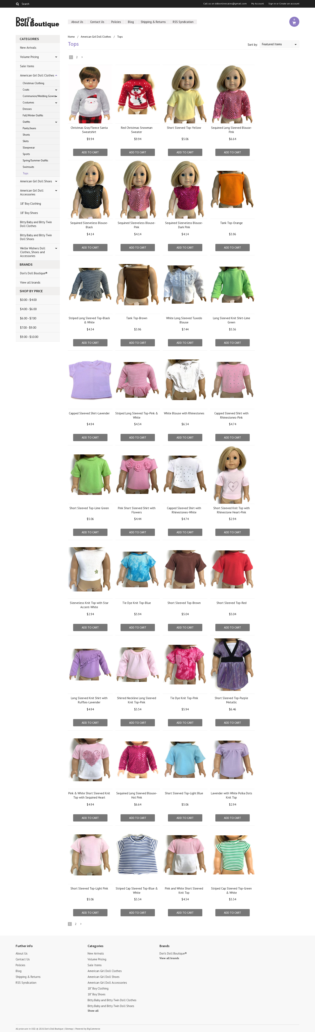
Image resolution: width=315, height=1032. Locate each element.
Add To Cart (90, 152)
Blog (131, 22)
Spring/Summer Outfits (35, 160)
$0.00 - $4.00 (28, 300)
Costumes (28, 102)
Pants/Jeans (29, 128)
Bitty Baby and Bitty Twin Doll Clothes (36, 224)
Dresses (27, 109)
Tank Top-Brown (136, 318)
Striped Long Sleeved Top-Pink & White (136, 415)
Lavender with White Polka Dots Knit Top (231, 795)
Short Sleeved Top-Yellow (184, 128)
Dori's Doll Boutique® (33, 273)
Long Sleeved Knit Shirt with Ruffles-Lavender (89, 700)
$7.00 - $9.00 (28, 327)
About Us (77, 22)
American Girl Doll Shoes (36, 181)
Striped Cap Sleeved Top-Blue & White (137, 890)
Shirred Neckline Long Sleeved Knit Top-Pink (136, 700)
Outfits (26, 122)
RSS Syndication (183, 22)
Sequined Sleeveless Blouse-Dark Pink (184, 225)
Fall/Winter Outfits (33, 115)
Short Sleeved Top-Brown (184, 603)
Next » (81, 924)
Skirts (26, 141)
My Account (257, 3)
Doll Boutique (37, 22)
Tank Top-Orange (231, 223)
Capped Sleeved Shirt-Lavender (89, 413)
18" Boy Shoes (29, 213)
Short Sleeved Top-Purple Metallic (231, 700)
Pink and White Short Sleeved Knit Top (184, 890)
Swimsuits (28, 167)
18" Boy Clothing (30, 203)
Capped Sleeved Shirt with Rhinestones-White (184, 510)
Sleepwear (29, 147)
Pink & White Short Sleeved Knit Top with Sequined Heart (89, 795)
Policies (116, 22)
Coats (26, 89)
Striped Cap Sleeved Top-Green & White (231, 890)
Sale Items (27, 66)
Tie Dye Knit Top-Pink (184, 698)
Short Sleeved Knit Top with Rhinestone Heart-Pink (231, 510)
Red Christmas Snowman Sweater (136, 130)
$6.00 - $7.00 (28, 318)
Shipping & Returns (153, 22)
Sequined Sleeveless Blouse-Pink (136, 225)
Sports (26, 154)
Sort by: (253, 44)
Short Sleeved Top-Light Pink (89, 888)
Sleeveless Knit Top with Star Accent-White (89, 605)
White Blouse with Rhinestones (184, 413)
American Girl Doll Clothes (37, 75)
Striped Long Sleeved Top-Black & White (89, 320)
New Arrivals (28, 48)
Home (71, 36)
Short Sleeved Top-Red (231, 603)
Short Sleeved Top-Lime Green (89, 508)
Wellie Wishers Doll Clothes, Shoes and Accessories (32, 252)
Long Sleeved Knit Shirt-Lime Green (231, 320)
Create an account (289, 3)
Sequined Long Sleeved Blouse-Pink (231, 130)
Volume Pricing (29, 57)
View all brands (30, 282)
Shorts (26, 134)
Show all (93, 1010)
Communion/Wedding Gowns (39, 96)
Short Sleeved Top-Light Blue (184, 793)
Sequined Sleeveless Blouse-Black (89, 225)
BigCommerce (93, 1028)
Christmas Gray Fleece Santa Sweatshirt (89, 130)
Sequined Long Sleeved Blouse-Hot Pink (136, 795)
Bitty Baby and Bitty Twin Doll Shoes (36, 237)
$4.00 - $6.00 (28, 309)
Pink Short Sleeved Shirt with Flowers (136, 510)
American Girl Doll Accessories (31, 192)
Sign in (272, 3)
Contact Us (97, 22)
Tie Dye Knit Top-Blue (136, 603)
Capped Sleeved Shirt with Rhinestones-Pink (231, 415)
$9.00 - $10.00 (29, 337)
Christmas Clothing (33, 83)
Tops (25, 173)
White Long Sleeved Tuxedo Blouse (184, 320)
